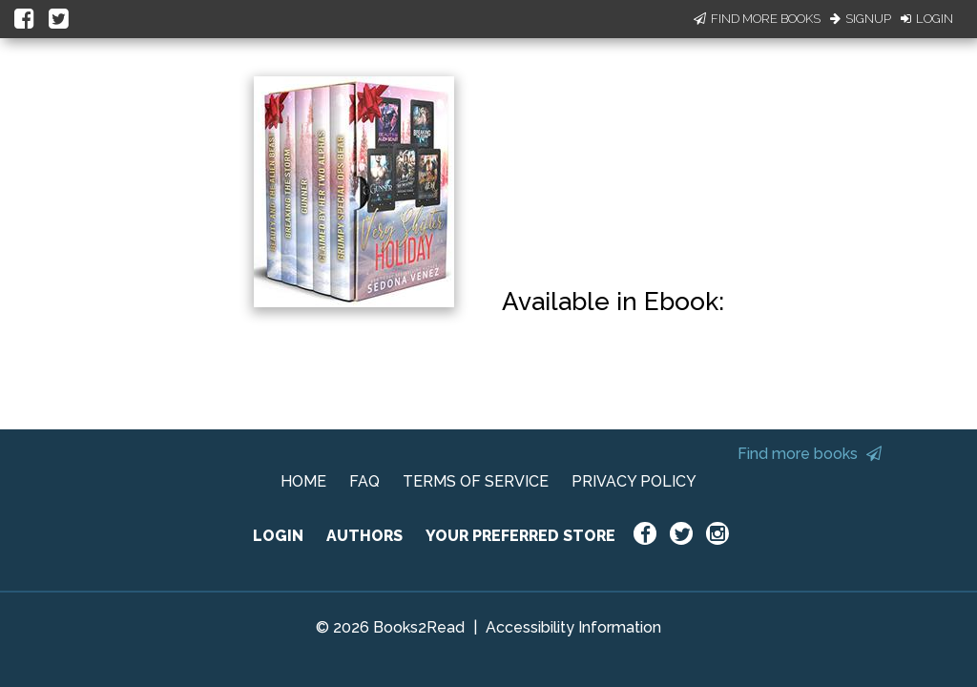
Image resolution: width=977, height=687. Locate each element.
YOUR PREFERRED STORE (520, 536)
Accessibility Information (573, 627)
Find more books (810, 454)
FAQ (364, 481)
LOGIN (278, 536)
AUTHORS (364, 536)
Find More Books (757, 18)
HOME (303, 481)
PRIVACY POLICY (634, 481)
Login (927, 18)
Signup (860, 18)
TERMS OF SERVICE (476, 481)
